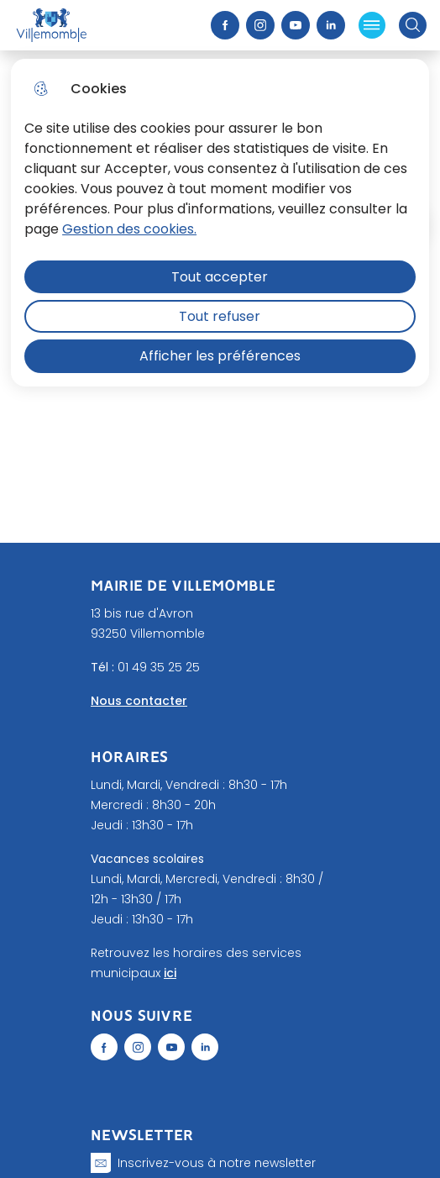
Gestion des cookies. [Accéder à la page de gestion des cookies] (129, 229)
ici (170, 973)
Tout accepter (219, 277)
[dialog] (220, 223)
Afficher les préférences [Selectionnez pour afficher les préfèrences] (220, 355)
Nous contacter (139, 700)
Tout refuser (219, 316)
